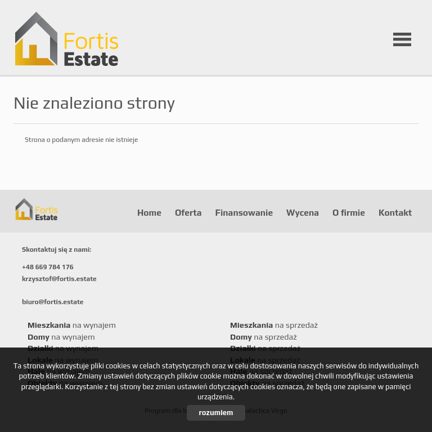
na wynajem (72, 324)
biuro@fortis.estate (53, 302)
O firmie (348, 212)
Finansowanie (244, 212)
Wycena (302, 212)
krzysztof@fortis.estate (59, 279)
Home (149, 212)
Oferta (188, 212)
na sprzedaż (274, 324)
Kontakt (395, 212)
